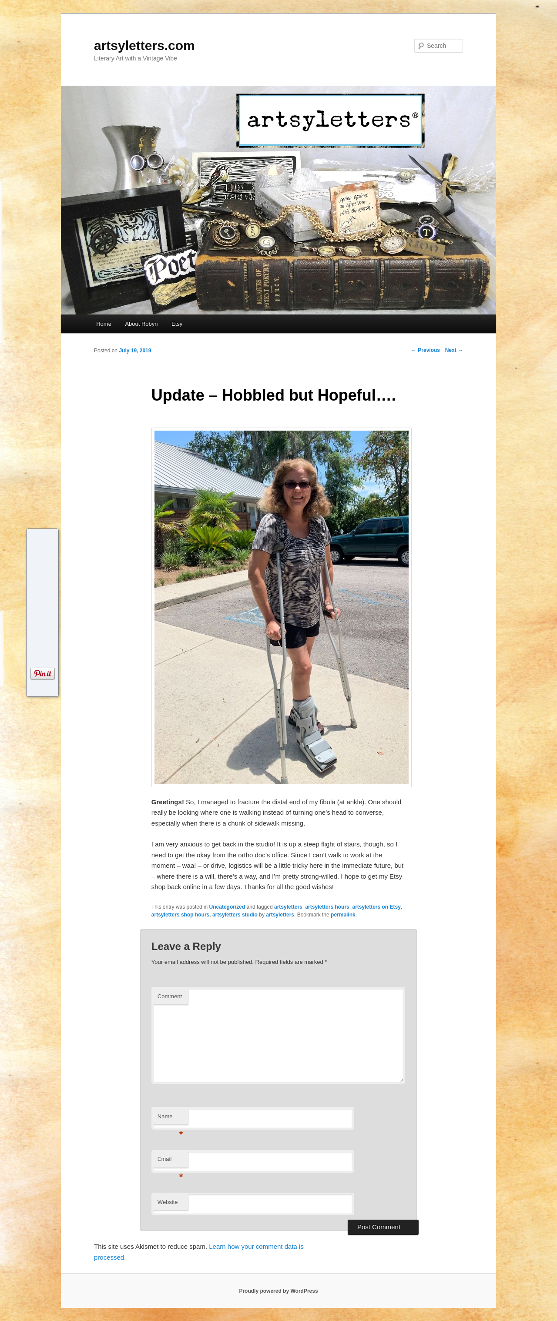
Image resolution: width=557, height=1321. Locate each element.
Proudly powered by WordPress (278, 1291)
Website (168, 1202)
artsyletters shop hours (180, 915)
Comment (170, 996)
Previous (425, 350)
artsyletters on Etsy (376, 907)
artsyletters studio (235, 915)
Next (454, 350)
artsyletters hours (327, 907)
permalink (343, 915)
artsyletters (288, 907)
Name (170, 1119)
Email (170, 1161)
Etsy (176, 324)
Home (103, 324)
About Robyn (141, 324)
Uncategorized (227, 907)
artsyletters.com (144, 45)
